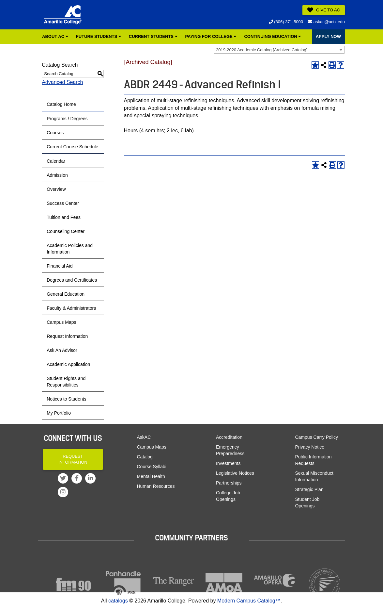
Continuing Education (272, 36)
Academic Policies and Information (70, 249)
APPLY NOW (328, 36)
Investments (228, 463)
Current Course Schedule (72, 146)
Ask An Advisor (62, 350)
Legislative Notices (235, 473)
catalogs (118, 600)
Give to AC (323, 10)
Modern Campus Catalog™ (249, 600)
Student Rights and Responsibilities (66, 381)
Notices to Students (66, 399)
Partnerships (229, 483)
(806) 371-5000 (286, 21)
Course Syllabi (151, 466)
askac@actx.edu (326, 21)
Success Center (63, 203)
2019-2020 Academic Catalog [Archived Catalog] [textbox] (261, 49)
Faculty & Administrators (71, 308)
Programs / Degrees (67, 118)
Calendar (56, 161)
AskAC (144, 437)
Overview (56, 189)
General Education (65, 294)
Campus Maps (61, 322)
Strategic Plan (309, 489)
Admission (57, 175)
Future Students (98, 36)
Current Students (153, 36)
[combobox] (279, 50)
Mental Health (151, 476)
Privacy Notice (309, 447)
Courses (55, 132)
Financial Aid (59, 266)
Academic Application (68, 364)
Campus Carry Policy (316, 437)
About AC (55, 36)
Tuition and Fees (64, 217)
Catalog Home (61, 104)
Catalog (145, 456)
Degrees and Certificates (72, 280)
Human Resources (156, 486)
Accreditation (229, 437)
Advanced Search (62, 82)
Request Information (67, 336)
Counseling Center (65, 231)
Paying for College (211, 36)
